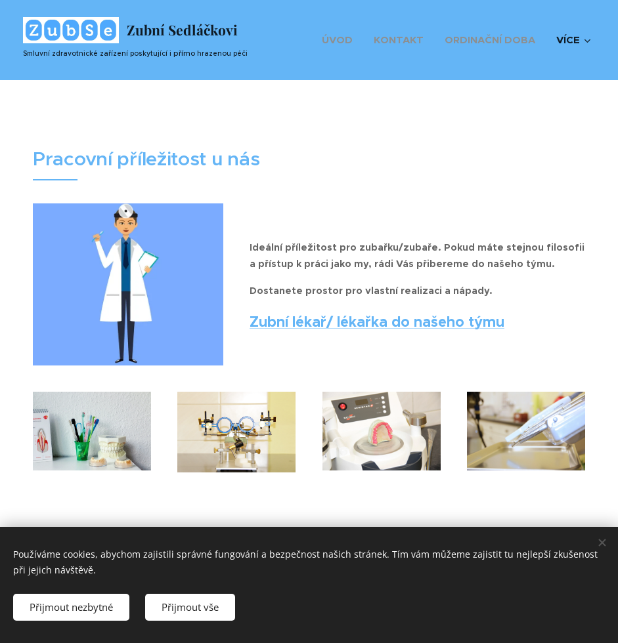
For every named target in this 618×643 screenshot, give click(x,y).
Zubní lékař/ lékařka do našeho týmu (377, 321)
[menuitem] (341, 40)
